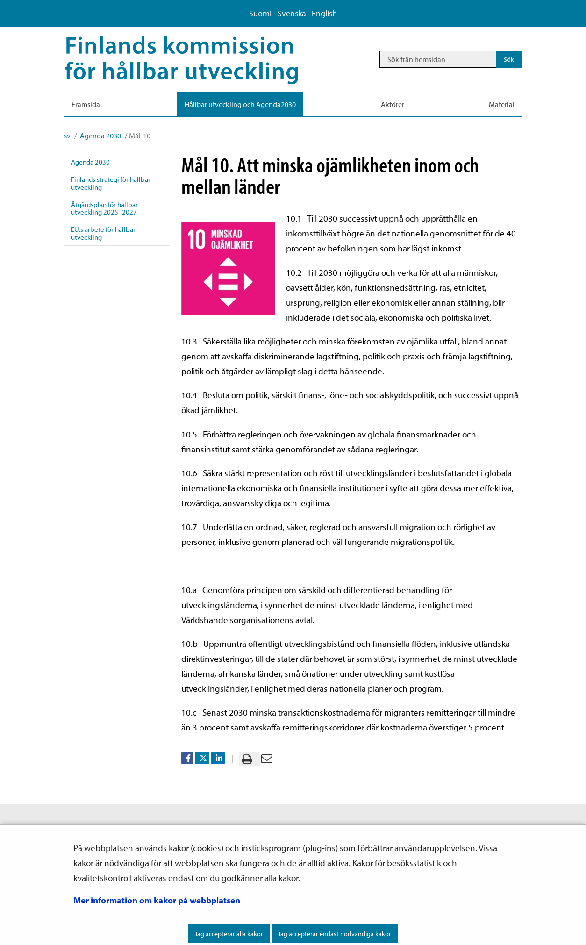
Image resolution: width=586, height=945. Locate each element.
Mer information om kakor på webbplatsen (156, 900)
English (324, 13)
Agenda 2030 (100, 135)
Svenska (292, 13)
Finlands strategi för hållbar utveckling (110, 183)
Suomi (260, 13)
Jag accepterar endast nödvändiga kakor (334, 934)
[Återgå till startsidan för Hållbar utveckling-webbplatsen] (195, 59)
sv (67, 135)
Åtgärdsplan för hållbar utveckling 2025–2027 (104, 208)
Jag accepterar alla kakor (229, 934)
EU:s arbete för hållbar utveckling (103, 233)
